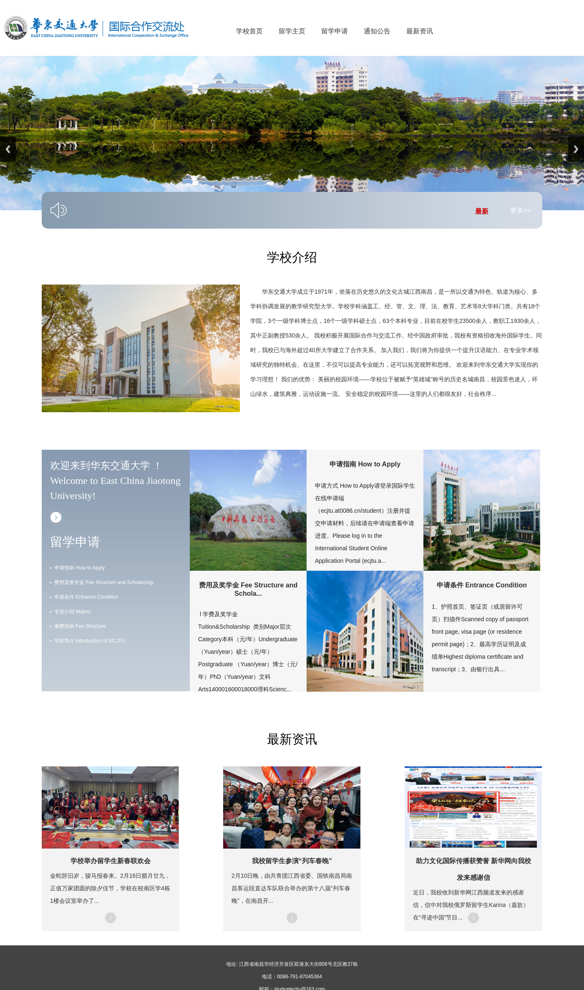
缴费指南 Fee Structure (80, 626)
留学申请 (334, 31)
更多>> (520, 210)
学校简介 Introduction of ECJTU (89, 641)
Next (576, 149)
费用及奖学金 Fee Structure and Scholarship (103, 582)
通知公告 (377, 31)
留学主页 (292, 31)
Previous (8, 149)
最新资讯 (419, 31)
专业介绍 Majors (72, 612)
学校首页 (249, 31)
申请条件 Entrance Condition (86, 597)
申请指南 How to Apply (79, 568)
